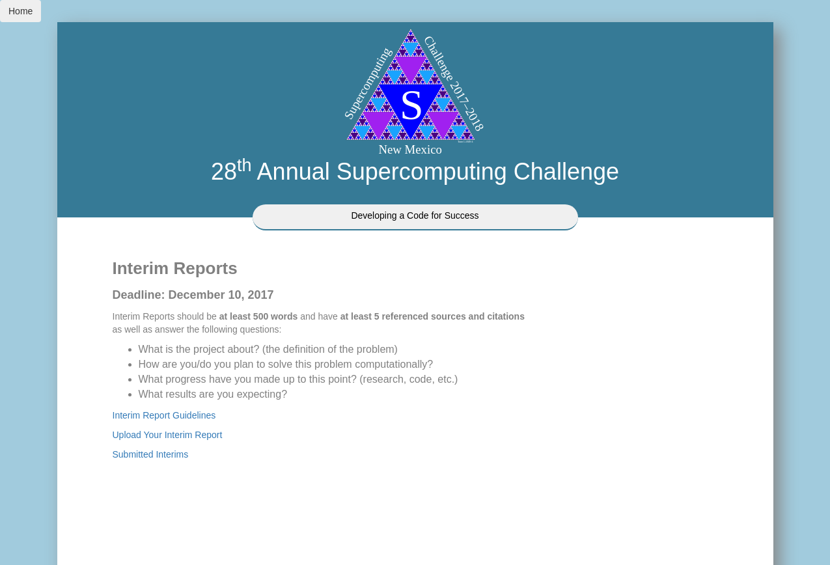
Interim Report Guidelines (164, 415)
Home (20, 11)
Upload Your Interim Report (168, 435)
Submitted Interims (151, 454)
